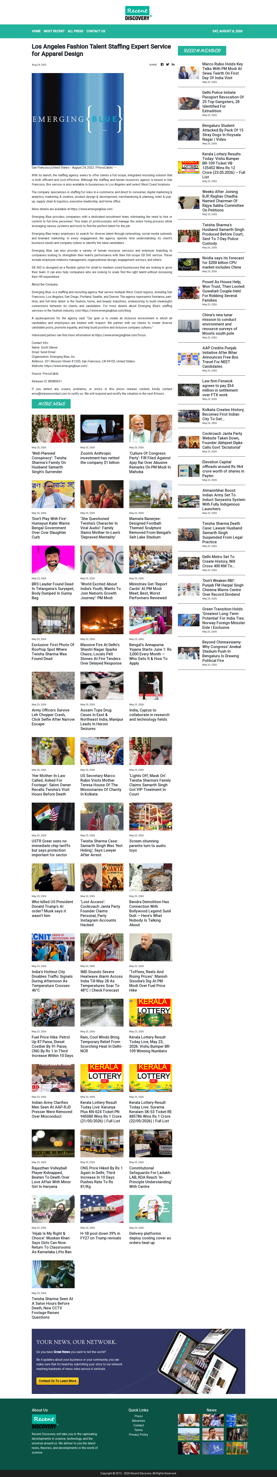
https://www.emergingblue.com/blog (106, 310)
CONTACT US (95, 31)
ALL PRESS (75, 31)
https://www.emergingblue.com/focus (120, 335)
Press (138, 1416)
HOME (36, 31)
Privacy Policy (138, 1434)
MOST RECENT (54, 31)
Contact (138, 1425)
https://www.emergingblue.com (92, 209)
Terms (138, 1430)
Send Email (47, 352)
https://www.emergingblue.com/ (66, 366)
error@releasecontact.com (49, 393)
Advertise (138, 1421)
